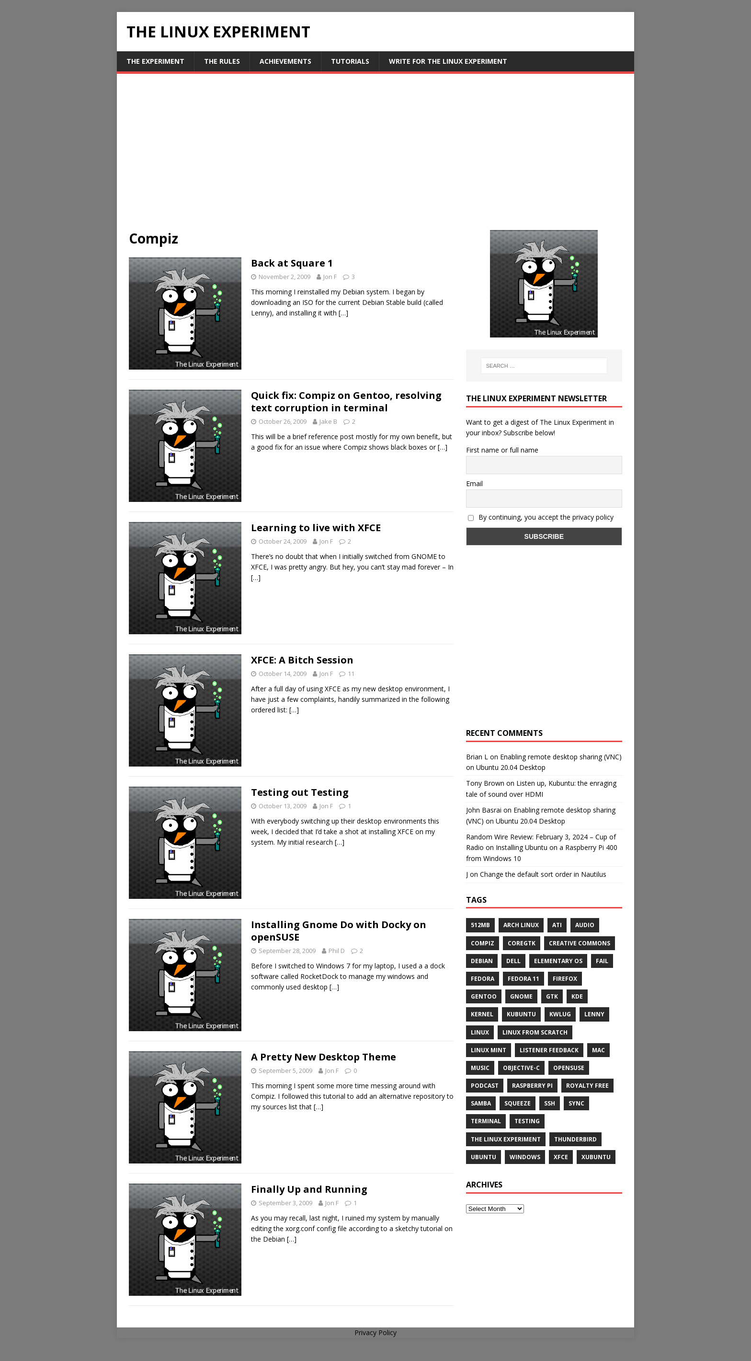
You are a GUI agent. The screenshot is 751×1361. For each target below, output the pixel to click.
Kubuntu (521, 1014)
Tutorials (350, 61)
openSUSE (568, 1068)
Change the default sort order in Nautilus (543, 874)
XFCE (561, 1157)
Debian (482, 961)
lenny (594, 1014)
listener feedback (549, 1050)
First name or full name (502, 449)
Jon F (330, 276)
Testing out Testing (300, 792)
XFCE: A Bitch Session (302, 659)
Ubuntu (483, 1157)
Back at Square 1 (292, 262)
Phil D (337, 950)
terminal (486, 1121)
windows (525, 1157)
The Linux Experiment (506, 1139)
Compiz (482, 943)
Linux (480, 1032)
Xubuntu (596, 1157)
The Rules (222, 61)
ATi (557, 925)
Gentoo (484, 996)
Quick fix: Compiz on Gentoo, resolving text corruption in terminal (346, 401)
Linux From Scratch (535, 1032)
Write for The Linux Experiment (448, 61)
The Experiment (155, 61)
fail (602, 961)
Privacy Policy (375, 1332)
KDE (577, 996)
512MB (480, 925)
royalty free (587, 1086)
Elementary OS (558, 961)
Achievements (285, 61)
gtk (552, 996)
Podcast (485, 1086)
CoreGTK (521, 943)
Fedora (482, 979)
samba (481, 1103)
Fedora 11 (523, 979)
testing (527, 1121)
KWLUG (560, 1014)
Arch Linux (521, 925)
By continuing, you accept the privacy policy (541, 517)
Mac (598, 1050)
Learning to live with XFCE (316, 527)
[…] (343, 312)
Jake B (328, 421)
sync (576, 1103)
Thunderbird (575, 1139)
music (480, 1068)
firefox (565, 979)
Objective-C (521, 1068)
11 (351, 673)
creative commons (579, 943)
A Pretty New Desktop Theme (323, 1056)
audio (584, 925)
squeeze (517, 1103)
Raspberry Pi (532, 1086)
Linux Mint (488, 1050)
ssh (549, 1103)
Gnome (521, 996)
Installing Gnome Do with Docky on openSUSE (338, 930)
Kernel (482, 1014)
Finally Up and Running (309, 1189)
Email (474, 483)
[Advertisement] (375, 158)
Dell (513, 961)
